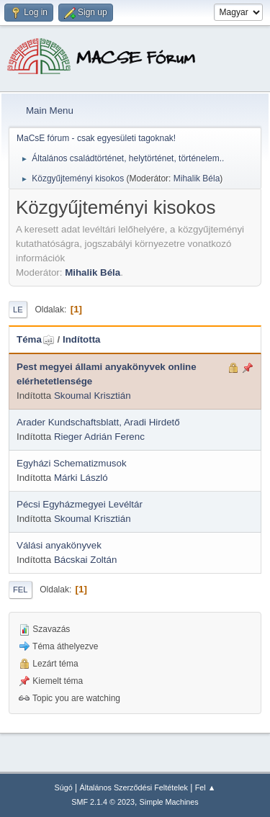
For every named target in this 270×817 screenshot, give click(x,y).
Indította (82, 339)
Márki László (81, 477)
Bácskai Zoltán (85, 559)
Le (18, 309)
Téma (36, 339)
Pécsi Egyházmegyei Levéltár (80, 504)
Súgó (64, 787)
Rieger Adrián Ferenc (99, 436)
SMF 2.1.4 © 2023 (103, 802)
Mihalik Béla (197, 178)
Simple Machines (169, 802)
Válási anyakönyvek (59, 545)
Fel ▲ (205, 787)
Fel (20, 589)
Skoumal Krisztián (92, 395)
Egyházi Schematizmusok (72, 463)
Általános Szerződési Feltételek (134, 787)
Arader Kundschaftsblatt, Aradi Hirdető (98, 422)
